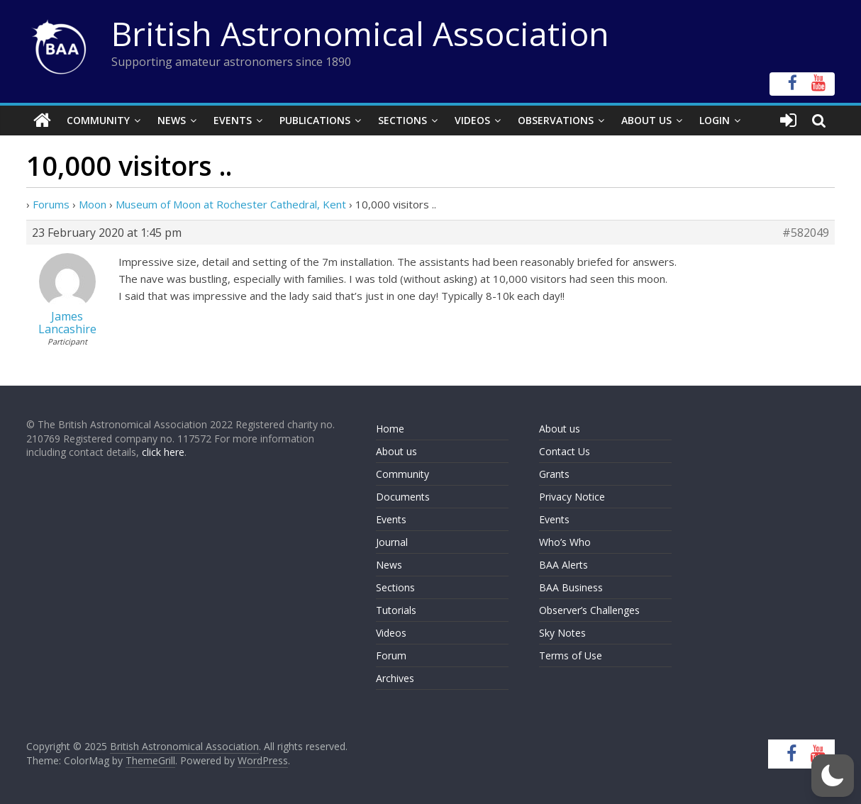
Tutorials (396, 610)
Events (232, 120)
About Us (646, 120)
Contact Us (564, 451)
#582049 (805, 232)
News (171, 120)
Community (98, 120)
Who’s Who (565, 542)
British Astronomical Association (360, 33)
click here (163, 452)
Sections (402, 120)
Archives (395, 678)
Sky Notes (562, 633)
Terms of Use (570, 655)
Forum (391, 655)
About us (396, 451)
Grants (554, 474)
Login (714, 120)
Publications (314, 120)
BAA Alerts (563, 564)
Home (390, 428)
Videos (472, 120)
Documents (403, 496)
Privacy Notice (572, 496)
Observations (556, 120)
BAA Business (571, 587)
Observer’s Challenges (589, 610)
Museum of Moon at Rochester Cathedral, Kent (231, 204)
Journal (392, 542)
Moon (92, 204)
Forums (51, 204)
